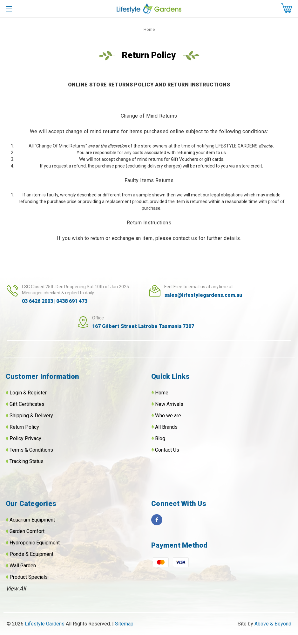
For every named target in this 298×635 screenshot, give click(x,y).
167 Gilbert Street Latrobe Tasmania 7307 (143, 326)
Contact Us (167, 450)
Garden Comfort (27, 531)
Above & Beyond (272, 624)
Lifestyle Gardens (45, 624)
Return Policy (24, 427)
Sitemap (124, 624)
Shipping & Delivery (31, 416)
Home (161, 393)
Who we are (168, 416)
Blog (160, 438)
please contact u (174, 238)
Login (16, 393)
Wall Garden (23, 566)
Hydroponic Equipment (35, 543)
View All (16, 588)
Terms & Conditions (31, 450)
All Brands (166, 427)
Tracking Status (27, 461)
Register (37, 393)
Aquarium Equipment (32, 520)
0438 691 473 (71, 301)
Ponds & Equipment (31, 554)
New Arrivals (169, 404)
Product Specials (29, 577)
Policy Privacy (25, 438)
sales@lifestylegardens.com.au (203, 295)
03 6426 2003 (37, 301)
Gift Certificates (27, 404)
